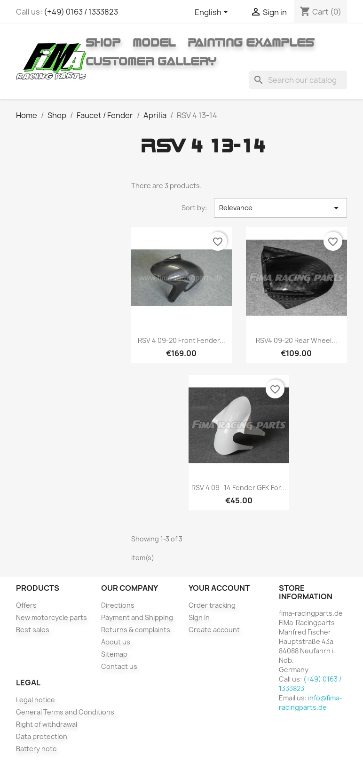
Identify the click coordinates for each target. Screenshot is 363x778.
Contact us (119, 666)
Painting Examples (251, 42)
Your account (219, 588)
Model (154, 42)
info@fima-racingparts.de (310, 702)
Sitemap (114, 654)
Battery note (36, 748)
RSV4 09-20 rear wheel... (296, 340)
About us (115, 641)
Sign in (199, 617)
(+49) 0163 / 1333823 (81, 12)
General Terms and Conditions (65, 711)
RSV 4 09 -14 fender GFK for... (238, 487)
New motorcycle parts (51, 617)
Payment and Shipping (137, 617)
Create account (214, 629)
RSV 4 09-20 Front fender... (181, 340)
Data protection (41, 736)
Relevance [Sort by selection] (280, 208)
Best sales (32, 629)
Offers (26, 605)
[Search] (298, 80)
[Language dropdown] (213, 12)
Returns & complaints (135, 629)
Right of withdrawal (46, 724)
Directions (117, 605)
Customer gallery (151, 61)
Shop (103, 42)
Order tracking (212, 605)
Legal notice (35, 699)
